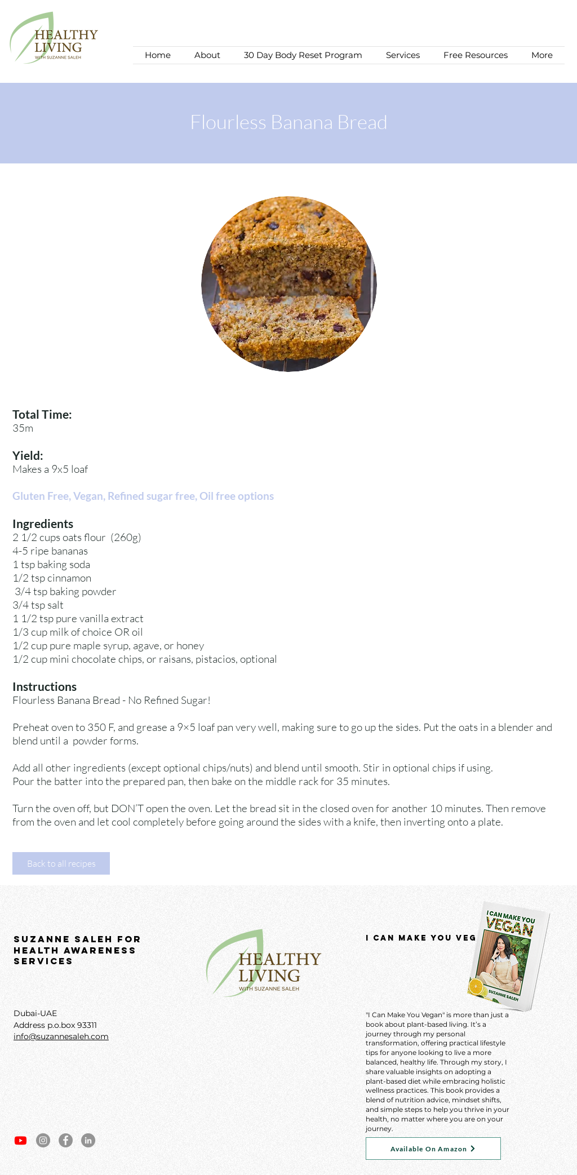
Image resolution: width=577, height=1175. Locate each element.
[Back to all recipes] (61, 863)
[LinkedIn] (88, 1140)
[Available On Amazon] (433, 1148)
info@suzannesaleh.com (61, 1036)
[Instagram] (43, 1140)
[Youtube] (21, 1140)
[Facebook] (66, 1140)
